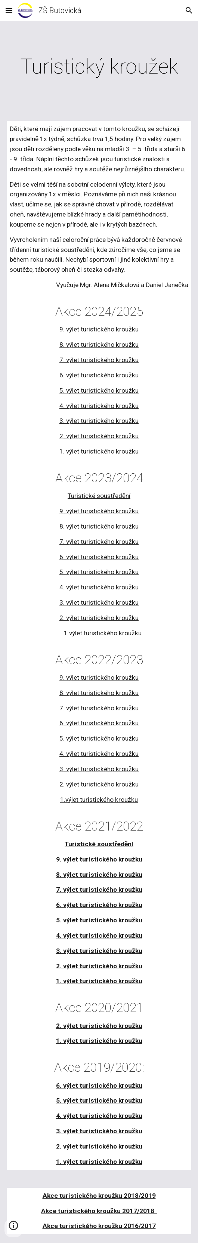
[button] (9, 10)
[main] (99, 66)
